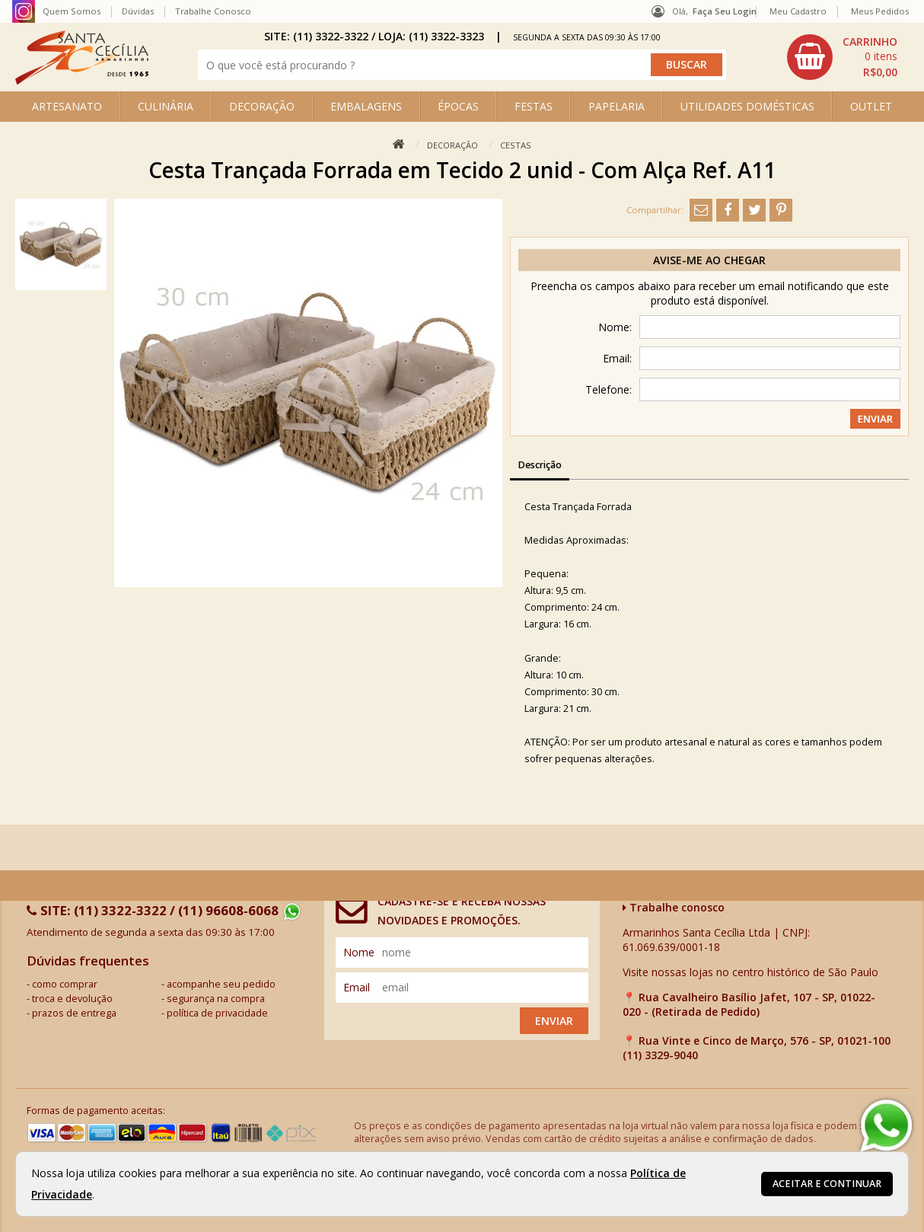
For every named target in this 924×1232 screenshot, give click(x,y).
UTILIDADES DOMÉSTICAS (747, 106)
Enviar (554, 1020)
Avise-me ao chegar (709, 260)
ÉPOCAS (458, 106)
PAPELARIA (616, 106)
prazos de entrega (74, 1013)
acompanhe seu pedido (221, 984)
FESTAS (534, 106)
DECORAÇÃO (262, 106)
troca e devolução (72, 998)
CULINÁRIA (165, 106)
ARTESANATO (67, 106)
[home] (81, 80)
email (356, 987)
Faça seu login (725, 11)
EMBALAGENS (366, 106)
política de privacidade (217, 1013)
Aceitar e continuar (827, 1183)
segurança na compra (216, 998)
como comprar (64, 984)
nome (358, 952)
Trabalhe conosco (674, 907)
